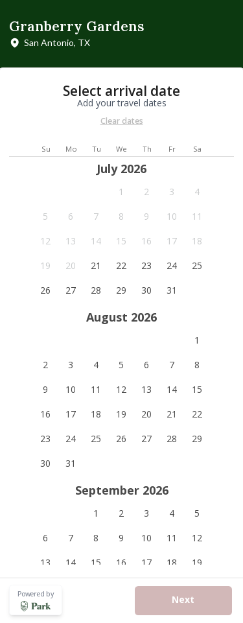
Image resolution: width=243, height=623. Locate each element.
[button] (121, 192)
